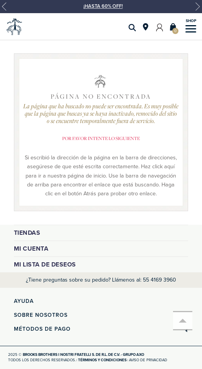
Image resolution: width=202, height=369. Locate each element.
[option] (101, 9)
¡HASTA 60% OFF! (103, 6)
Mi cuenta (31, 249)
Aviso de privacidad (148, 360)
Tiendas (27, 233)
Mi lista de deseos (45, 264)
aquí (169, 166)
